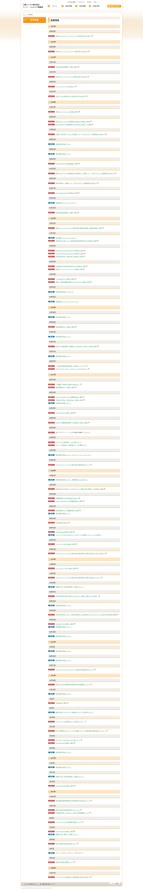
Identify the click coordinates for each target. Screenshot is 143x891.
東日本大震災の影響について (65, 862)
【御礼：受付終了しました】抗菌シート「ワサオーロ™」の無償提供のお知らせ (80, 134)
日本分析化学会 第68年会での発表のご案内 (69, 256)
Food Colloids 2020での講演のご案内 (67, 193)
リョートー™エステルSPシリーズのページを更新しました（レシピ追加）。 (79, 535)
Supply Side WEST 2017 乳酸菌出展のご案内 (69, 397)
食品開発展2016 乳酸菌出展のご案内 (67, 510)
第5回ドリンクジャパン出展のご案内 (67, 112)
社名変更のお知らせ (62, 522)
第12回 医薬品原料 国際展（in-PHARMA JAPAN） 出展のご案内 (76, 346)
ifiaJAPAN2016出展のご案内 (64, 532)
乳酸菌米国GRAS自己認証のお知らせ (67, 498)
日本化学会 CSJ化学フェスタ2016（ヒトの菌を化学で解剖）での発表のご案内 (80, 489)
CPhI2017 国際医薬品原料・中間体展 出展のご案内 (72, 422)
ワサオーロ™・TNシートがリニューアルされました (72, 369)
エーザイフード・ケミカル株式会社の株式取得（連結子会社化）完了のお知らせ (80, 553)
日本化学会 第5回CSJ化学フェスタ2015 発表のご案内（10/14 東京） (77, 596)
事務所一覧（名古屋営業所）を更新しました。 (70, 587)
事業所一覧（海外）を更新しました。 (67, 834)
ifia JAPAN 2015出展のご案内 (65, 624)
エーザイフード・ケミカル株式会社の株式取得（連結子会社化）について (78, 577)
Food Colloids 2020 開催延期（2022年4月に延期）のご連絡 (73, 124)
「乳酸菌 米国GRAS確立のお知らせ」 (68, 384)
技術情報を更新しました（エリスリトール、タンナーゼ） (73, 455)
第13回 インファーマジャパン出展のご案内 (69, 269)
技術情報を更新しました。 (64, 605)
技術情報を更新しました (63, 144)
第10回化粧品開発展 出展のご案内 (67, 212)
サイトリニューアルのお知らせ (65, 86)
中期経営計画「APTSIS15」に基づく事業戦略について (72, 813)
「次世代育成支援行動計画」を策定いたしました (71, 366)
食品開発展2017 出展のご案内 (65, 387)
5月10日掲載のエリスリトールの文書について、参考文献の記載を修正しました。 (81, 731)
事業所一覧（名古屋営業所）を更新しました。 (70, 776)
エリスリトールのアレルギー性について (68, 740)
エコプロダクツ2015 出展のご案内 (66, 568)
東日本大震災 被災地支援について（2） (68, 810)
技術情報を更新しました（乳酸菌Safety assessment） (72, 480)
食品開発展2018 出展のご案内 (65, 327)
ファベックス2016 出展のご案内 (65, 544)
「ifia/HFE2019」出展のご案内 (65, 279)
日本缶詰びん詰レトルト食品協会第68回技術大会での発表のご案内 (76, 241)
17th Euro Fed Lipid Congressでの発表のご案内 (70, 253)
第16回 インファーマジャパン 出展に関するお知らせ (72, 51)
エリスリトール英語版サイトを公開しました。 (70, 721)
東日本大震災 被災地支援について (66, 843)
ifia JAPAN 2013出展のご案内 (65, 743)
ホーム (24, 14)
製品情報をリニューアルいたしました (67, 301)
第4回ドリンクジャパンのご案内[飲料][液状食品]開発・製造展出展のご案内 (79, 228)
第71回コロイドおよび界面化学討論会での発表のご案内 (73, 121)
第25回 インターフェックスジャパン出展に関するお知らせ (74, 36)
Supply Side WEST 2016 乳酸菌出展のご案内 (69, 501)
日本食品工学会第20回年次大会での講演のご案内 (71, 266)
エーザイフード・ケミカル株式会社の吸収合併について (73, 465)
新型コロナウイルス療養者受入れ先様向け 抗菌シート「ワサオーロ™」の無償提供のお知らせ (85, 173)
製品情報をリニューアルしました (66, 203)
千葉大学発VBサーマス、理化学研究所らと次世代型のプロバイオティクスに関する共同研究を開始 (86, 614)
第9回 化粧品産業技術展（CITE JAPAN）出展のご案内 (73, 282)
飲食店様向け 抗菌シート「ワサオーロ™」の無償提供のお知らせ (76, 183)
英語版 (65, 445)
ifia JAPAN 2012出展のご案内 (65, 786)
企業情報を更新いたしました (65, 292)
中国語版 (71, 445)
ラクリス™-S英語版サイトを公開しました (69, 442)
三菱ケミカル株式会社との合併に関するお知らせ (71, 96)
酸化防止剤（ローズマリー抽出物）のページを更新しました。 (75, 712)
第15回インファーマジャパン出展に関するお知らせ (71, 77)
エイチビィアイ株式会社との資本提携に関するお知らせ (73, 877)
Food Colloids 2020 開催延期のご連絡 (67, 163)
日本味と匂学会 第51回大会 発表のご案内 (69, 400)
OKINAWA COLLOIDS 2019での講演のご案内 (70, 250)
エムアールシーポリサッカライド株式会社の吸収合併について (75, 669)
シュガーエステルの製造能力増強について (69, 822)
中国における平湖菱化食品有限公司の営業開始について (73, 684)
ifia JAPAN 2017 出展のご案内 (65, 413)
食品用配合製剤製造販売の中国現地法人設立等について (73, 800)
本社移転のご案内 (61, 703)
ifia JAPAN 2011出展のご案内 (65, 831)
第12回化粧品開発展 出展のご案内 (67, 67)
